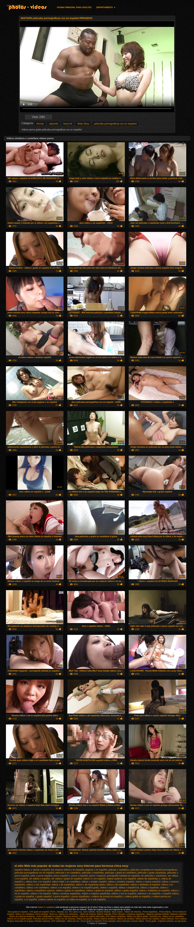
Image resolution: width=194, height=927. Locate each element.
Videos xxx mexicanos (69, 914)
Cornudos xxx (155, 916)
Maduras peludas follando (157, 914)
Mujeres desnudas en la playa (20, 921)
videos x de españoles (117, 884)
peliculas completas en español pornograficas (153, 869)
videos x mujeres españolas (96, 893)
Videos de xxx (73, 921)
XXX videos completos (116, 916)
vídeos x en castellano (37, 887)
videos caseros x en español (121, 878)
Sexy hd (67, 123)
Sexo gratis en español (18, 912)
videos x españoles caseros (40, 890)
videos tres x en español (38, 881)
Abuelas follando (103, 912)
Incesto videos (138, 921)
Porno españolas (150, 912)
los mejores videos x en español (67, 869)
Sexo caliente (89, 912)
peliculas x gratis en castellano (120, 872)
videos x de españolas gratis (90, 884)
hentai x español (41, 869)
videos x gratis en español (99, 890)
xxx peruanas (180, 921)
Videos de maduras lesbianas (22, 916)
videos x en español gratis (85, 887)
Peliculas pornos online (43, 919)
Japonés (53, 123)
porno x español (79, 875)
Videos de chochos (133, 912)
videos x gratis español (126, 890)
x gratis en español (24, 896)
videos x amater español (94, 881)
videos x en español (60, 887)
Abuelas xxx (62, 912)
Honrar (40, 123)
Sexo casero (117, 912)
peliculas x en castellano (68, 872)
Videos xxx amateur (125, 919)
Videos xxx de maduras (65, 919)
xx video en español (76, 899)
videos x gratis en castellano (70, 890)
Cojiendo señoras (165, 921)
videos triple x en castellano (66, 881)
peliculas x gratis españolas (152, 872)
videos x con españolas (38, 884)
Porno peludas (109, 921)
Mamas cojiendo (104, 914)
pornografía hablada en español (123, 875)
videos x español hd (129, 887)
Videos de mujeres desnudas (92, 916)
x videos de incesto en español (106, 896)
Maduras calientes (178, 914)
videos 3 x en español (94, 878)
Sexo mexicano (123, 921)
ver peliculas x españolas (153, 875)
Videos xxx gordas (84, 919)
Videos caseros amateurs (105, 919)
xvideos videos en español (51, 899)
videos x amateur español (121, 881)
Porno (53, 912)
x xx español (30, 899)
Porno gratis (151, 921)
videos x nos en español (123, 893)
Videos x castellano (15, 5)
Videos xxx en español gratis (19, 919)
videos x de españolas (63, 884)
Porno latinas (165, 912)
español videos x (23, 869)
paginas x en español (96, 869)
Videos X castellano (47, 907)
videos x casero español (147, 881)
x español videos (170, 893)
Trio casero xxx (75, 912)
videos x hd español (40, 893)
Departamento (104, 7)
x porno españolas (79, 896)
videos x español (108, 887)
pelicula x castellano (118, 869)
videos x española (149, 887)
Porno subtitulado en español (49, 916)
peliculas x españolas (93, 872)
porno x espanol (97, 875)
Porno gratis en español (91, 921)
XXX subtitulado (58, 921)
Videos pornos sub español (147, 919)
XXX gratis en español (39, 912)
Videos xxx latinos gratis (137, 916)
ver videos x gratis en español (66, 878)
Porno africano (118, 914)
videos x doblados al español (145, 884)
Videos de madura (88, 914)
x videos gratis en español (136, 896)
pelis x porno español (41, 875)
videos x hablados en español (154, 890)
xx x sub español (96, 899)
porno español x (62, 875)
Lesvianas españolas (135, 914)
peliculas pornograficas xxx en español (115, 123)
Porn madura (180, 919)
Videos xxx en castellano (173, 916)
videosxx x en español (148, 893)
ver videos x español (39, 878)
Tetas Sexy (83, 123)
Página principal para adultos (74, 7)
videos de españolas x (148, 878)
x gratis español (43, 896)
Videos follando (167, 919)
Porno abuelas (41, 914)
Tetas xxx (53, 914)
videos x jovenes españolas (66, 893)
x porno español (61, 896)
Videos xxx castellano (24, 914)
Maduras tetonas (70, 916)
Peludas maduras (42, 921)
